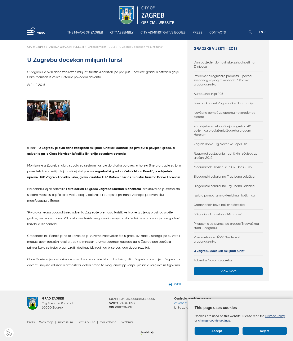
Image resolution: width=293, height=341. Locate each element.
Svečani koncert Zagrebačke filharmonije (223, 103)
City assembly (121, 32)
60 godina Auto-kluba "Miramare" (218, 214)
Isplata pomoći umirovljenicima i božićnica (224, 195)
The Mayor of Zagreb (85, 32)
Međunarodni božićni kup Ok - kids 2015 (223, 167)
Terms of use (86, 322)
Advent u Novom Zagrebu (213, 260)
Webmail (127, 322)
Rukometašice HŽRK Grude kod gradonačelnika (217, 239)
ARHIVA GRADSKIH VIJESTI (66, 46)
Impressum (65, 322)
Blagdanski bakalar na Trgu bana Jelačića (224, 176)
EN (262, 32)
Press (197, 32)
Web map (46, 322)
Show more (228, 271)
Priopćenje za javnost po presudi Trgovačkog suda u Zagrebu (226, 226)
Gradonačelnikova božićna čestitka (219, 205)
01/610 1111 (182, 303)
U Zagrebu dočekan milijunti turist (219, 251)
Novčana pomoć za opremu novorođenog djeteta (224, 115)
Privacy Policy (275, 316)
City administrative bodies (163, 32)
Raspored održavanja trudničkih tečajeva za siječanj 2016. (225, 156)
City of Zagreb (36, 46)
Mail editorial (108, 322)
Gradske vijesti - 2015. (101, 46)
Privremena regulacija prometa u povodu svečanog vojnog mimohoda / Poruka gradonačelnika (223, 80)
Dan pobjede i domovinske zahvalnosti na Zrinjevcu (224, 64)
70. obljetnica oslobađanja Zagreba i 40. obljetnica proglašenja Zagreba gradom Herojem (223, 130)
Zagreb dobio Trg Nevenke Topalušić (220, 144)
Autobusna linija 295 (208, 94)
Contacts (217, 32)
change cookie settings (214, 320)
